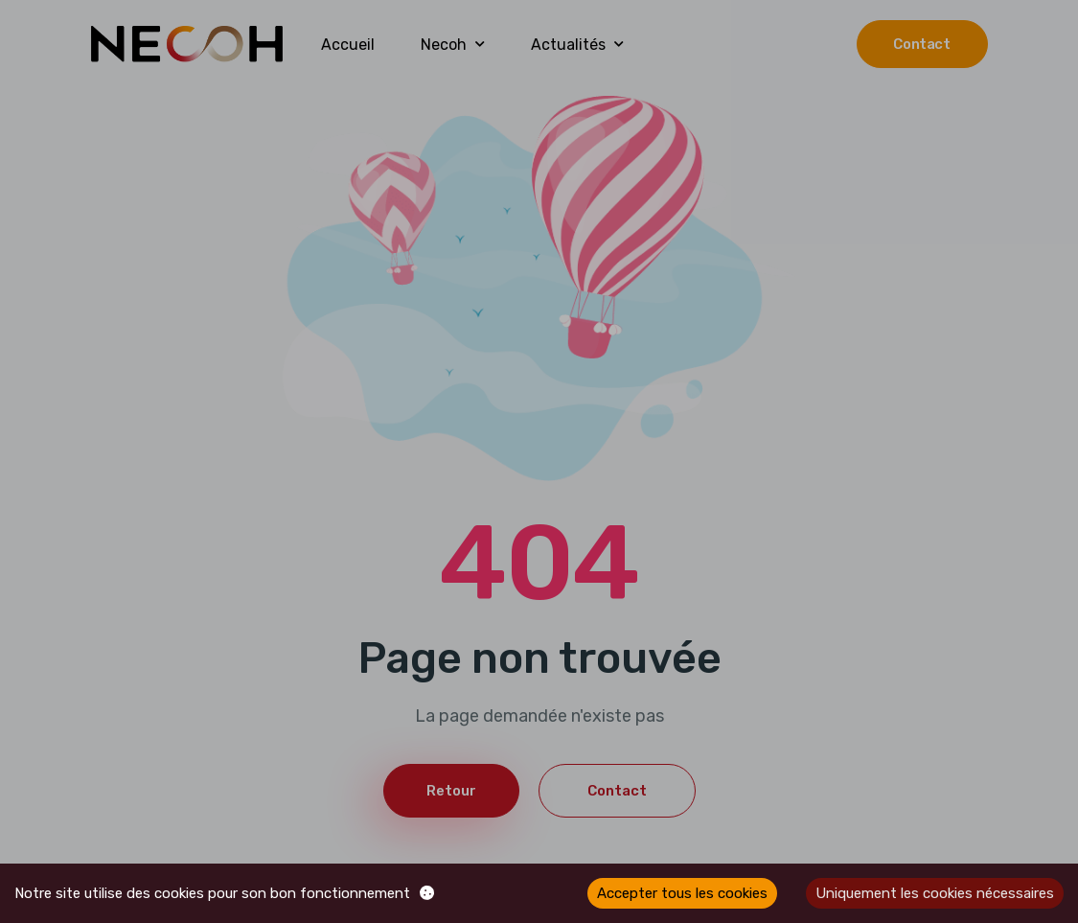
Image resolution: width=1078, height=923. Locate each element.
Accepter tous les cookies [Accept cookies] (682, 893)
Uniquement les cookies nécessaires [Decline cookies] (934, 893)
